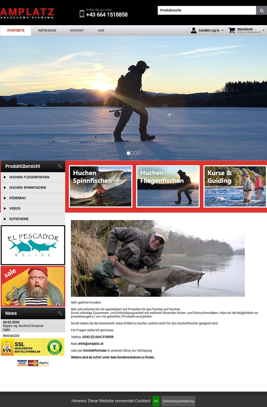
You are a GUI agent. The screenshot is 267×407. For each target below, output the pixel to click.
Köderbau (17, 198)
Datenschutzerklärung (178, 401)
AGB (101, 30)
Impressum (47, 30)
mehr (6, 329)
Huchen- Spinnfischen (27, 187)
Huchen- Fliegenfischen (29, 177)
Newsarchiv (11, 335)
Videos (14, 208)
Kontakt (77, 30)
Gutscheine (18, 219)
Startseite (15, 30)
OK (156, 401)
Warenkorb (245, 29)
